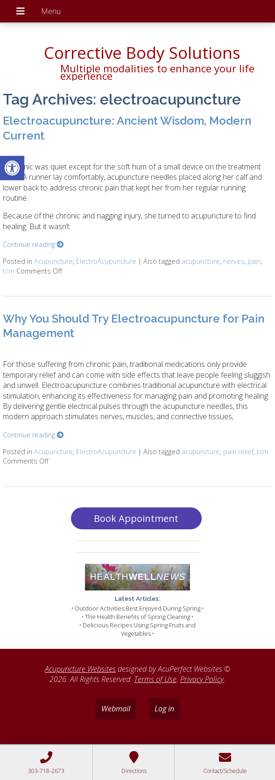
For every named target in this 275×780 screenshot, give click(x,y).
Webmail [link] (115, 708)
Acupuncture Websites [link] (80, 669)
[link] (12, 168)
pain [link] (254, 261)
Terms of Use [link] (155, 679)
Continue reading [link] (33, 244)
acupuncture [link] (201, 261)
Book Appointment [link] (136, 518)
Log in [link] (164, 708)
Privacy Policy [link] (202, 679)
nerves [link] (234, 261)
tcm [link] (8, 271)
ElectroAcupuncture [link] (106, 261)
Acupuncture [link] (53, 261)
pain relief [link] (238, 451)
